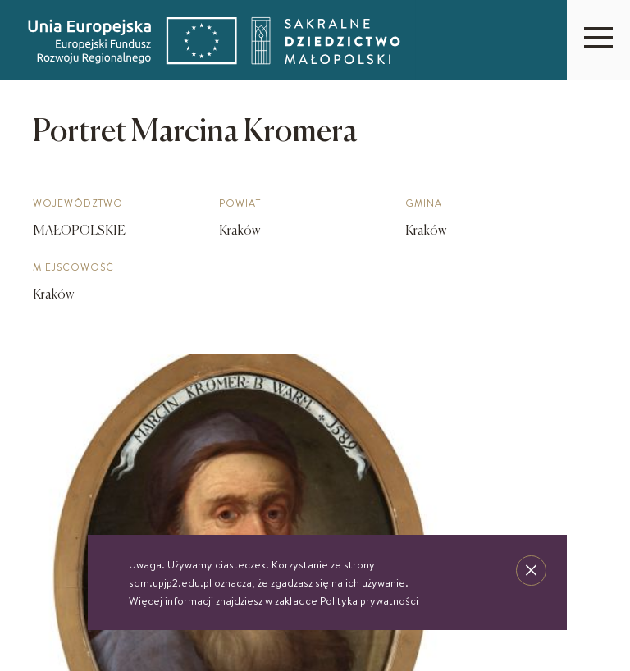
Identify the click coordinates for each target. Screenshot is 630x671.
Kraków (53, 295)
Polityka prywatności (369, 600)
